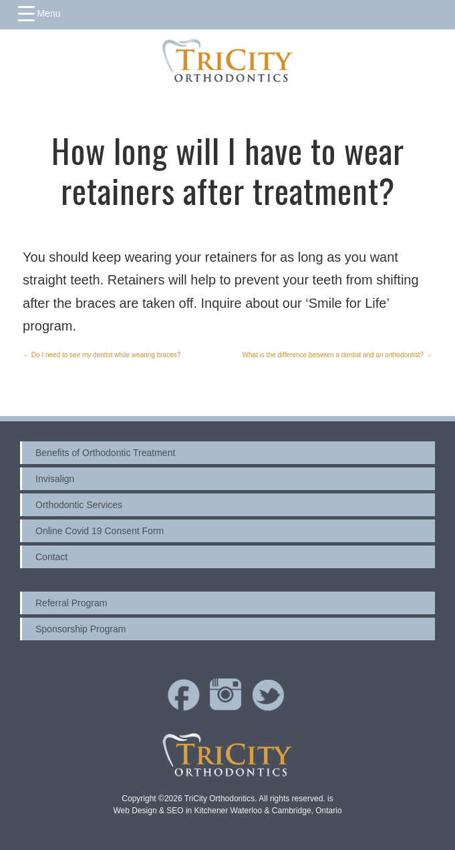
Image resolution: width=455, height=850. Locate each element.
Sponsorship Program (80, 629)
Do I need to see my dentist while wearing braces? (101, 355)
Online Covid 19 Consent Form (99, 530)
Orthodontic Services (78, 504)
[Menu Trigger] (39, 13)
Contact (51, 557)
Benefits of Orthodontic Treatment (105, 452)
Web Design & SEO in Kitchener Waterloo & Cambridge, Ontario (227, 810)
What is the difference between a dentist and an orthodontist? (337, 355)
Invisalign (54, 478)
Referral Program (71, 603)
